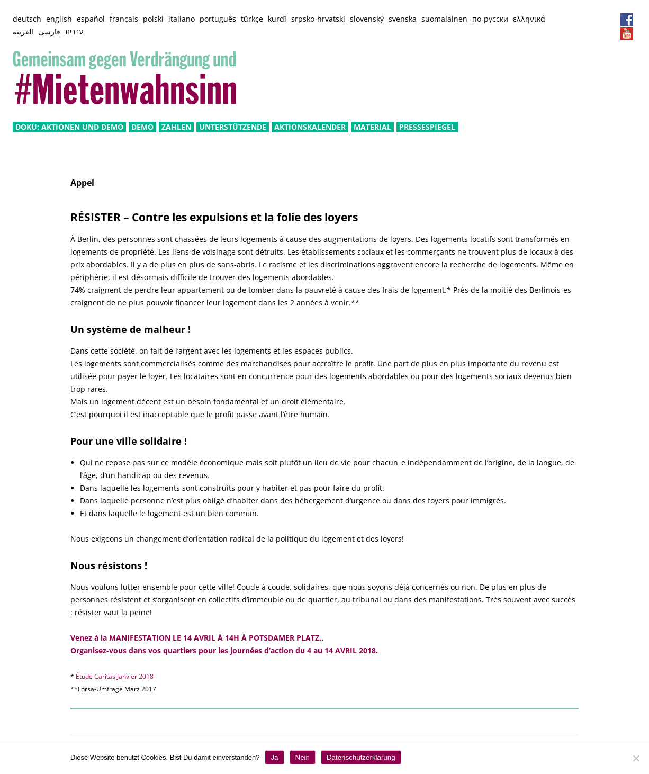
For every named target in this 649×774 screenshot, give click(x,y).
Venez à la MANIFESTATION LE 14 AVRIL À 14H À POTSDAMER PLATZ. (195, 638)
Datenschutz (591, 19)
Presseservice (609, 19)
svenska (403, 19)
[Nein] (635, 758)
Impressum (574, 19)
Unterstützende (232, 127)
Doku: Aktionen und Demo (69, 127)
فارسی (49, 31)
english (59, 19)
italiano (181, 19)
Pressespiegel (427, 127)
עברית (74, 31)
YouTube (626, 33)
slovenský (367, 19)
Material (372, 127)
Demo (142, 127)
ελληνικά (529, 19)
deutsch (27, 19)
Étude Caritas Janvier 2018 (115, 676)
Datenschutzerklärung (361, 757)
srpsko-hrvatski (318, 19)
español (91, 19)
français (124, 19)
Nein (302, 757)
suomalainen (444, 19)
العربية (23, 31)
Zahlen (176, 127)
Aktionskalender (310, 127)
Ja (274, 757)
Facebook (626, 19)
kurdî (277, 19)
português (218, 19)
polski (153, 19)
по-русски (490, 19)
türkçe (252, 19)
